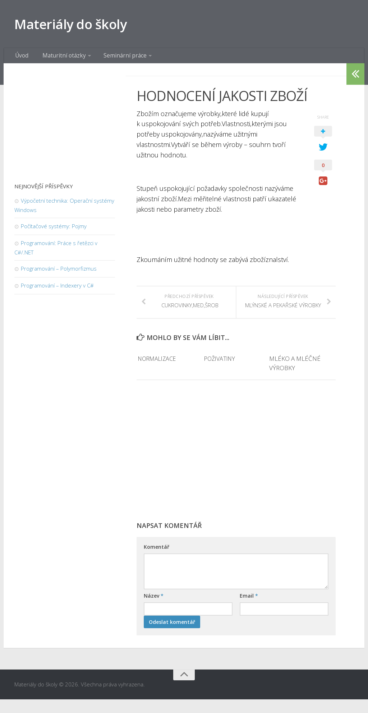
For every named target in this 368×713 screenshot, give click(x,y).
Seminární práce (114, 59)
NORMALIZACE (158, 372)
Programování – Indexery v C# (57, 290)
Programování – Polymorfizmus (59, 273)
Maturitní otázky (57, 59)
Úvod (20, 59)
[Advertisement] (236, 468)
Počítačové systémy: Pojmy (54, 231)
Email (249, 609)
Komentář (156, 560)
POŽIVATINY (220, 372)
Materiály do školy (78, 25)
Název (154, 609)
